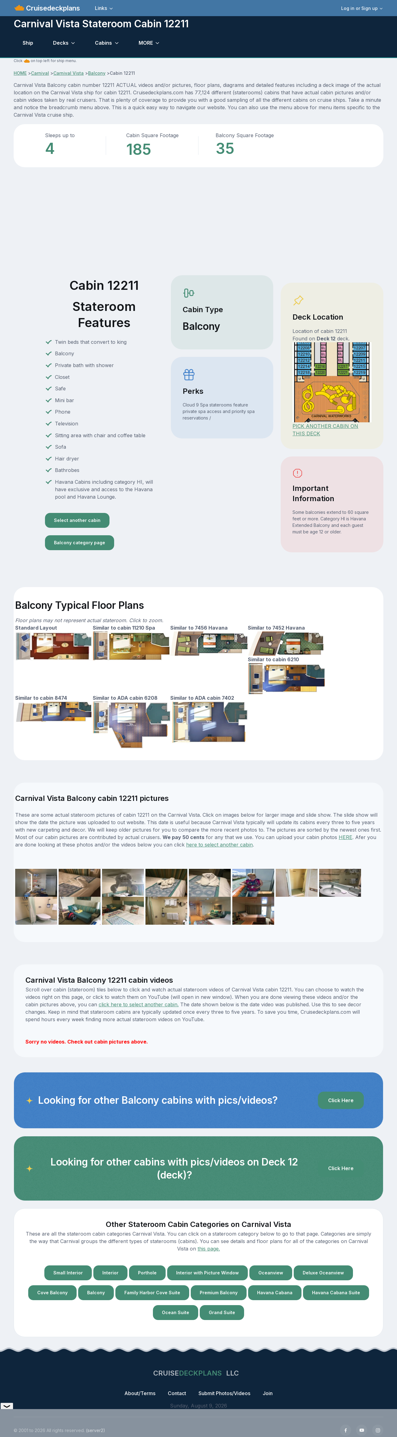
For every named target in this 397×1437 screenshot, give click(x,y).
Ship (28, 43)
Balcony (96, 73)
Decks (61, 43)
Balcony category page (79, 542)
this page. (209, 1249)
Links (101, 8)
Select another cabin (77, 520)
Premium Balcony (219, 1292)
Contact (177, 1393)
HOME (20, 73)
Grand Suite (222, 1312)
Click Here (341, 1100)
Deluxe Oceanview (323, 1272)
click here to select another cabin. (139, 1004)
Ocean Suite (175, 1312)
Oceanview (270, 1272)
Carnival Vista (68, 73)
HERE (345, 837)
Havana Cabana (274, 1292)
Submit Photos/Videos (224, 1393)
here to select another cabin (219, 845)
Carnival (40, 73)
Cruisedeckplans (52, 8)
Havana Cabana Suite (336, 1292)
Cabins (103, 43)
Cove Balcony (52, 1292)
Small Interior (68, 1272)
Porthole (147, 1272)
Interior (110, 1272)
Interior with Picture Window (207, 1272)
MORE (146, 43)
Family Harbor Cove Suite (152, 1292)
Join (268, 1393)
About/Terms (139, 1393)
